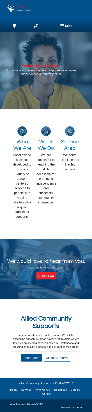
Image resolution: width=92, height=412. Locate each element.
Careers (75, 389)
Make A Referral (57, 358)
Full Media (77, 407)
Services (26, 389)
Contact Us (46, 275)
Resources (60, 389)
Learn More (31, 358)
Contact (46, 393)
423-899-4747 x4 (63, 383)
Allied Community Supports (35, 383)
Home (13, 389)
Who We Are (42, 389)
